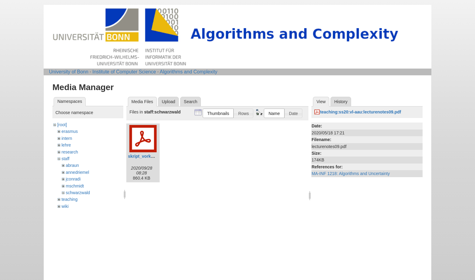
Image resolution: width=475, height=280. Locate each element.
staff (65, 158)
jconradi (73, 179)
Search (190, 101)
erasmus (69, 131)
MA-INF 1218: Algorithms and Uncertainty (350, 173)
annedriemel (77, 172)
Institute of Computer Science (124, 71)
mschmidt (75, 186)
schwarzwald (78, 192)
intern (66, 138)
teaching (69, 199)
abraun (72, 165)
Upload (168, 101)
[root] (62, 124)
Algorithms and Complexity (188, 71)
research (69, 152)
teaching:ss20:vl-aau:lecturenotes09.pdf (360, 112)
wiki (64, 206)
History (340, 101)
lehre (66, 145)
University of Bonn (68, 71)
